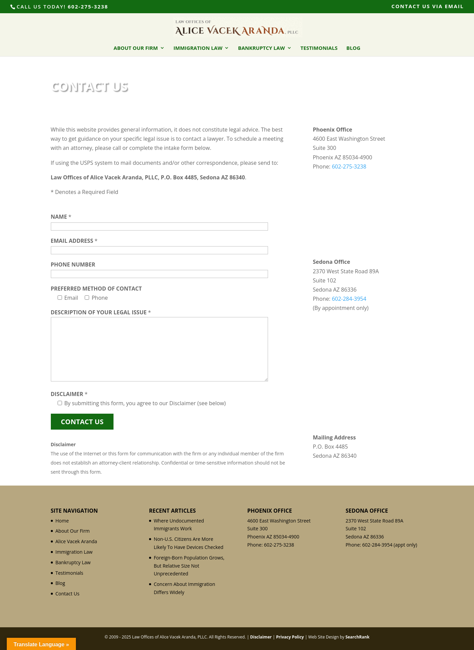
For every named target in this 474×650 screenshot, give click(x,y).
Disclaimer (261, 637)
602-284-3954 (349, 298)
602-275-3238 (88, 6)
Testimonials (319, 48)
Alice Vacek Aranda (76, 541)
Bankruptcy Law (261, 48)
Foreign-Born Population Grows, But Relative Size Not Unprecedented (189, 565)
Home (62, 520)
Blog (353, 48)
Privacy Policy (290, 637)
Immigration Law (197, 48)
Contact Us (68, 593)
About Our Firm (136, 48)
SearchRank (357, 637)
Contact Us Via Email (427, 6)
